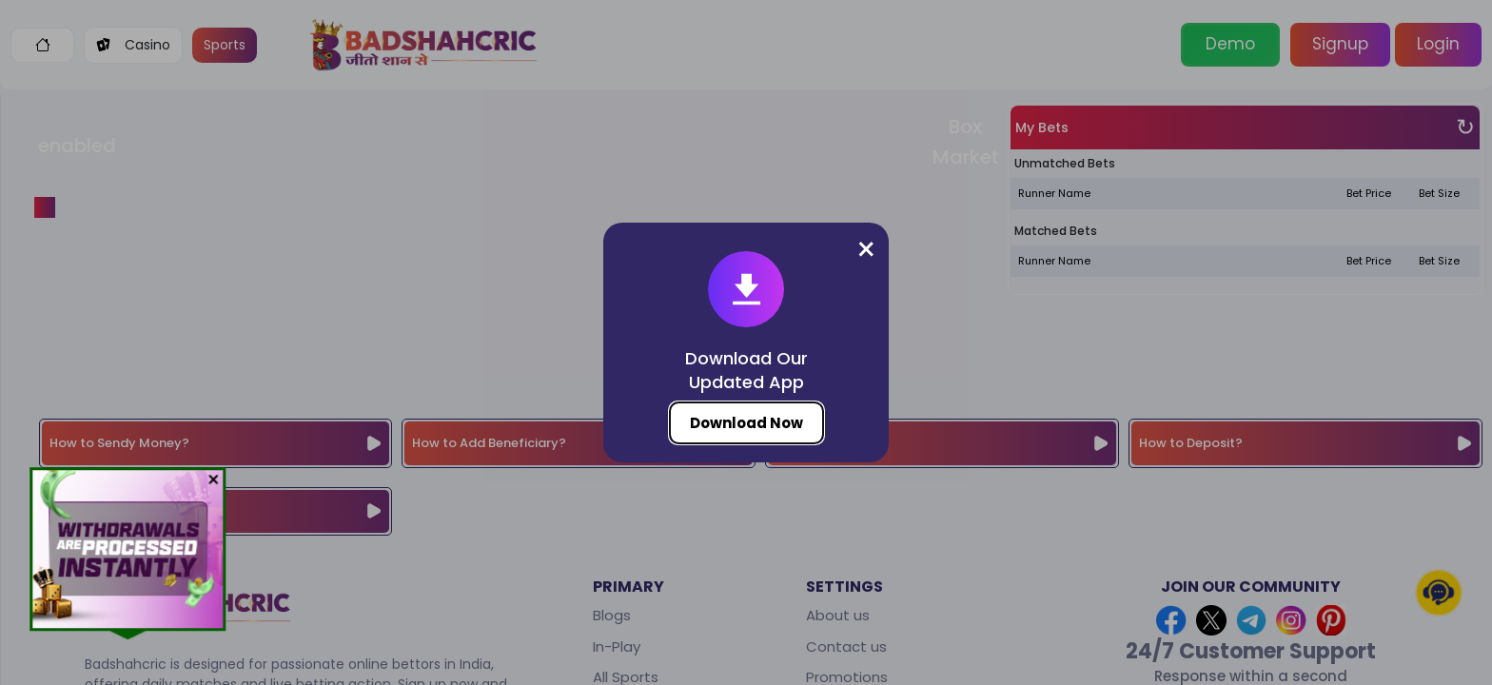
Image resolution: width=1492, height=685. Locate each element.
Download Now (746, 423)
